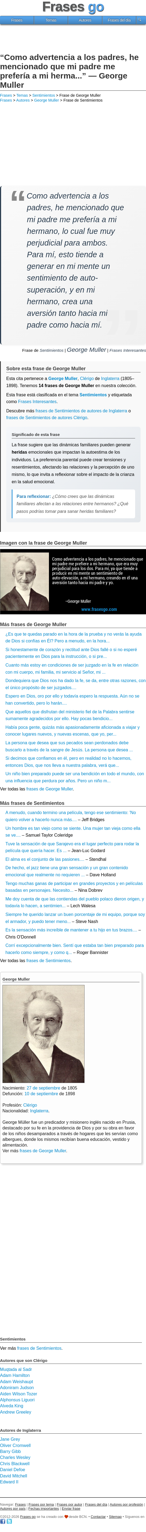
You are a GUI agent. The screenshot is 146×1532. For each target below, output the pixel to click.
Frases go (28, 1517)
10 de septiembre (41, 1093)
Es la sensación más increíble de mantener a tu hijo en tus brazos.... (71, 930)
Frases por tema (41, 1504)
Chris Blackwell (14, 1463)
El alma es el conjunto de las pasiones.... (44, 859)
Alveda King (11, 1406)
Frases (16, 20)
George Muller (46, 100)
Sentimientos (43, 95)
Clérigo (87, 378)
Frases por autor (69, 1504)
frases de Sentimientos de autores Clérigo (46, 417)
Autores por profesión (126, 1504)
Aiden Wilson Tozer (18, 1394)
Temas (50, 20)
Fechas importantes (43, 1508)
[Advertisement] (73, 39)
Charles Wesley (15, 1457)
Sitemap (115, 1517)
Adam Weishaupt (16, 1381)
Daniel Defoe (12, 1469)
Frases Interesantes (128, 350)
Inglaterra (39, 1111)
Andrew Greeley (15, 1412)
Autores (85, 20)
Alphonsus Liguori (17, 1400)
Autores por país (13, 1508)
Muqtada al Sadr (16, 1369)
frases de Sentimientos (48, 960)
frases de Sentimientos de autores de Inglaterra (81, 411)
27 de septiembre (43, 1088)
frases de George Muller (49, 789)
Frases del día (119, 20)
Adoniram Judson (17, 1387)
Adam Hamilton (15, 1375)
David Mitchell (13, 1476)
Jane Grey (10, 1439)
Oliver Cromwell (15, 1445)
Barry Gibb (10, 1451)
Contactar (98, 1517)
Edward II (9, 1482)
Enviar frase (71, 1508)
